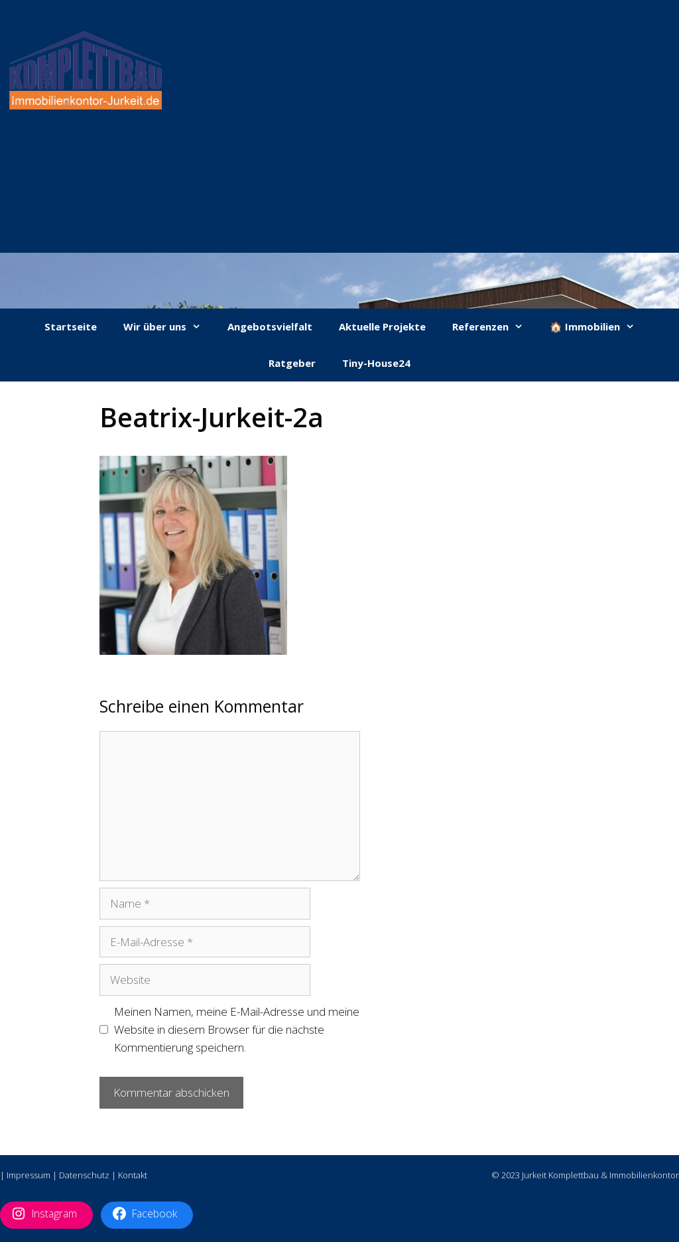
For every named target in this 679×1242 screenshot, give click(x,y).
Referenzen (494, 327)
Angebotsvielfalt (269, 326)
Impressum (28, 1175)
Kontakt (132, 1175)
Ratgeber (292, 363)
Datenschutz (84, 1175)
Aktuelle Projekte (382, 326)
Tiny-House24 (376, 363)
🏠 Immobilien (599, 327)
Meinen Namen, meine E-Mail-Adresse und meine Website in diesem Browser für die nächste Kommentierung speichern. (236, 1029)
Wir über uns (168, 327)
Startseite (70, 326)
